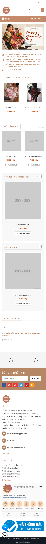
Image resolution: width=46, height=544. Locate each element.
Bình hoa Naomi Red (23, 295)
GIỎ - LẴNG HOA (11, 126)
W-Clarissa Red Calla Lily (35, 107)
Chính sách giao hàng (10, 468)
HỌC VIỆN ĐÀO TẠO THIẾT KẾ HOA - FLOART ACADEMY (21, 334)
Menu (7, 19)
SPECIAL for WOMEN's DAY (16, 78)
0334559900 (11, 441)
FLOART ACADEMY (12, 318)
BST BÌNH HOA (10, 247)
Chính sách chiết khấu (11, 471)
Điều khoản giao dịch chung (13, 465)
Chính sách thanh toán (11, 474)
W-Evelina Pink (11, 107)
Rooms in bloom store (31, 538)
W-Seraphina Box (23, 225)
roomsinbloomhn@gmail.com (17, 434)
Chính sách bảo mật (10, 477)
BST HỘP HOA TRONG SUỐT (17, 177)
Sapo (28, 542)
